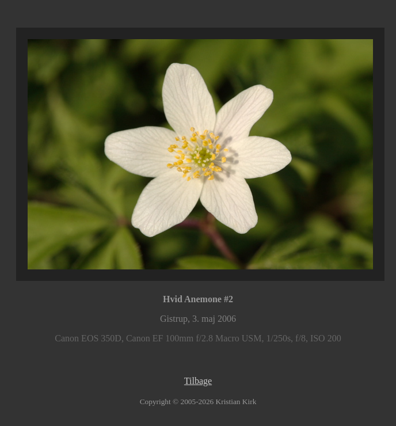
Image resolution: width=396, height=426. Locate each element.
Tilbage (198, 381)
